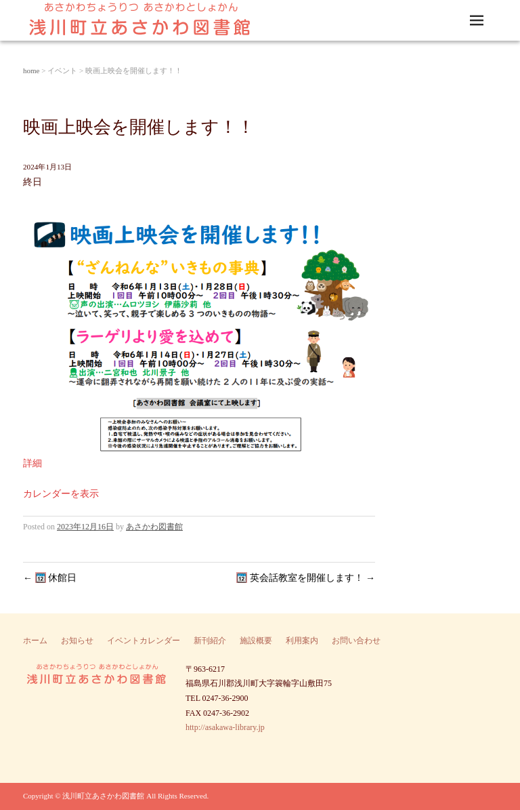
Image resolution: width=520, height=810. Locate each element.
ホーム (35, 640)
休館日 (50, 578)
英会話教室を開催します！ (305, 578)
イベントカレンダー (143, 640)
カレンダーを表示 (61, 494)
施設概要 (256, 640)
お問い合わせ (356, 640)
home (31, 70)
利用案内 (302, 640)
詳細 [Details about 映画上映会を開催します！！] (32, 463)
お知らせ (77, 640)
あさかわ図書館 (154, 526)
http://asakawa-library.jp (225, 727)
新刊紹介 (210, 640)
